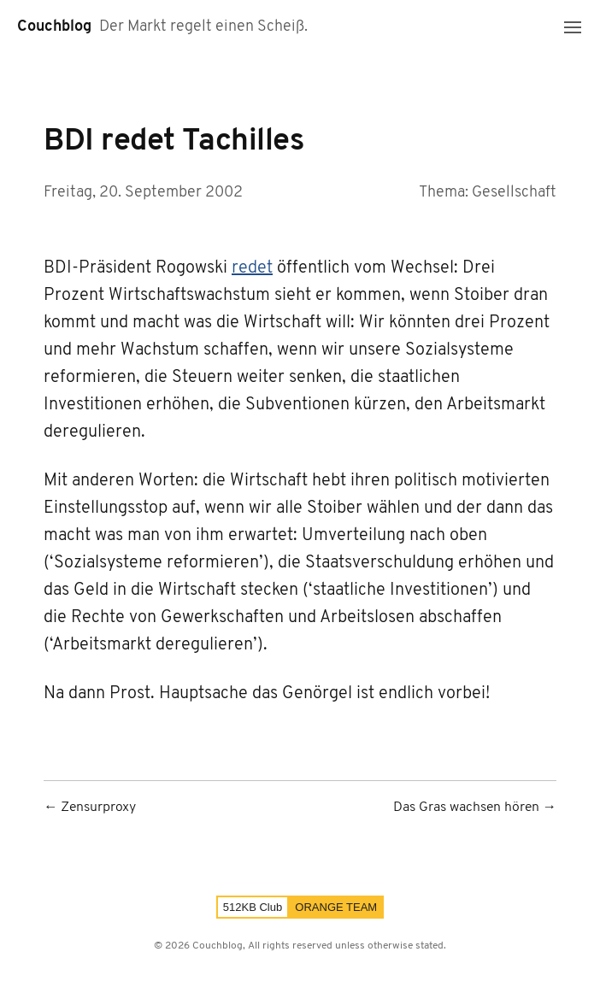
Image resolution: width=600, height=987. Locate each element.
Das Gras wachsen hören (466, 808)
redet (252, 268)
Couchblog (54, 27)
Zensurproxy (98, 808)
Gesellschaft (514, 193)
